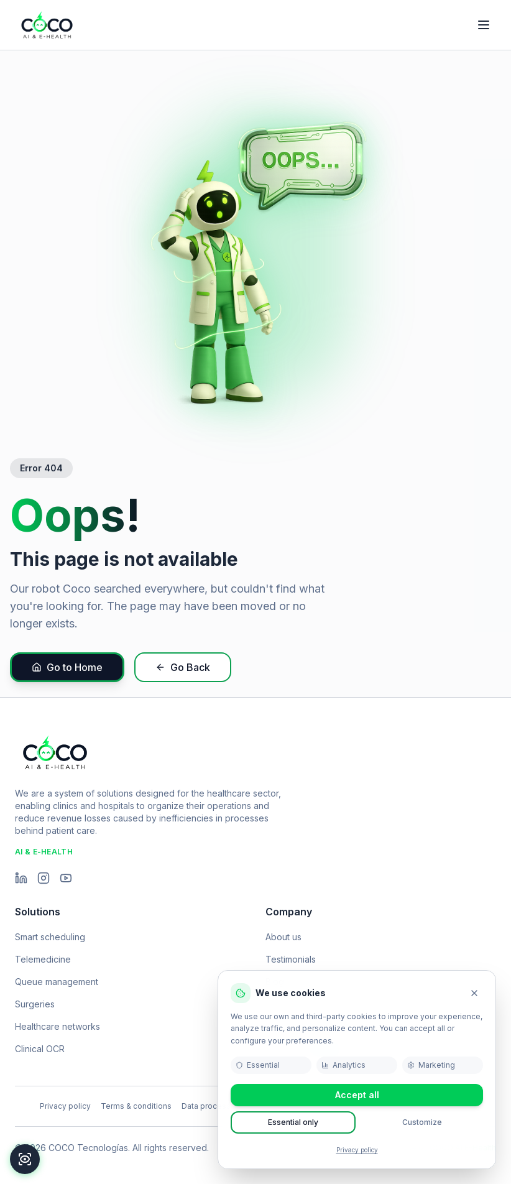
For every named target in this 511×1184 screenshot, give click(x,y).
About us (283, 937)
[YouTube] (66, 878)
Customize (422, 1122)
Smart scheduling (50, 937)
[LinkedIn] (21, 878)
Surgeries (35, 1004)
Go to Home (67, 667)
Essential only (293, 1122)
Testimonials (290, 959)
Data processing (212, 1106)
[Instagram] (43, 878)
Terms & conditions (136, 1106)
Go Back (182, 667)
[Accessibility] (25, 1159)
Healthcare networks (57, 1026)
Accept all (357, 1094)
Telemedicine (43, 959)
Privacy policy (357, 1150)
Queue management (56, 981)
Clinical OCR (40, 1048)
